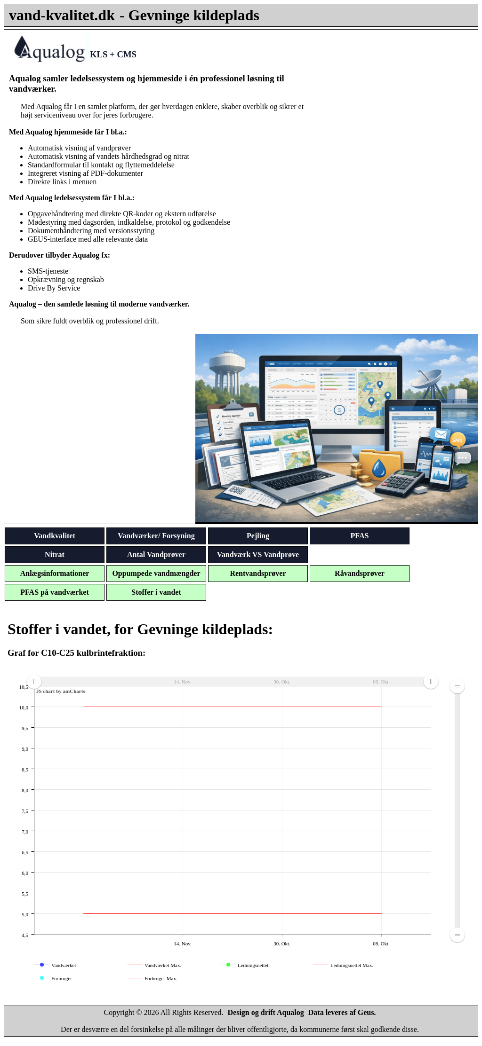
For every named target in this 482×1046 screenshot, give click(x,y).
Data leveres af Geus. (342, 1012)
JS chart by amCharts (60, 691)
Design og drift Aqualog (266, 1012)
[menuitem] (232, 681)
